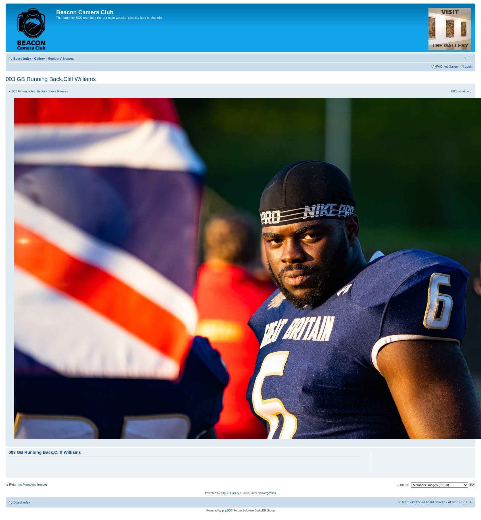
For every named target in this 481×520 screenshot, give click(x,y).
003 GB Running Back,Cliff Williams (51, 79)
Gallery (39, 58)
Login (468, 66)
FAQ (439, 66)
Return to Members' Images (28, 484)
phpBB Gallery (230, 493)
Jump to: (403, 484)
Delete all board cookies (428, 502)
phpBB (226, 510)
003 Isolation (460, 91)
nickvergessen (267, 493)
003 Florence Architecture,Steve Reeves (40, 91)
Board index (22, 58)
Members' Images (60, 58)
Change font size (468, 57)
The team (402, 502)
